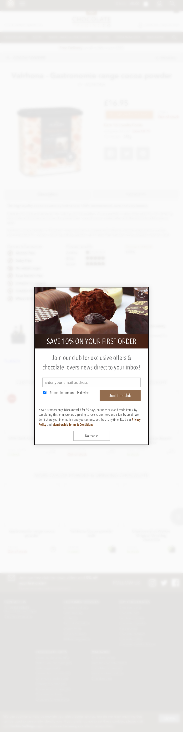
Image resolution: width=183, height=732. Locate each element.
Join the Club (120, 395)
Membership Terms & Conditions (72, 424)
